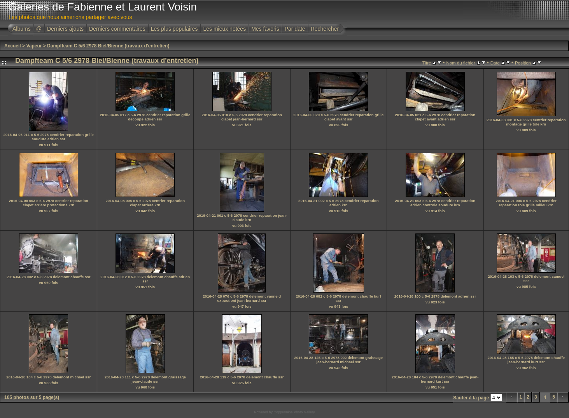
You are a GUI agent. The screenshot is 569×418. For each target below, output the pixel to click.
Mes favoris (265, 29)
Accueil (12, 46)
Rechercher (325, 29)
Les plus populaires (174, 29)
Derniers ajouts (65, 29)
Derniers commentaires (117, 29)
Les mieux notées (224, 29)
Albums (21, 29)
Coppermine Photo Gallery (294, 412)
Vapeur (34, 46)
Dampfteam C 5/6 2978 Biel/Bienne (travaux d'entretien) (108, 46)
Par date (295, 29)
